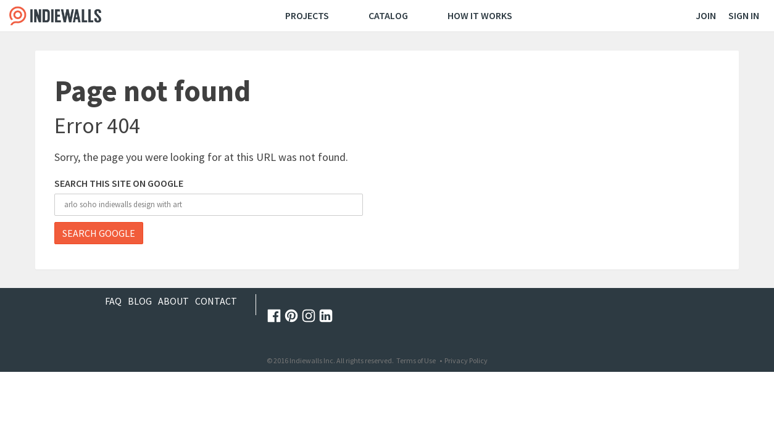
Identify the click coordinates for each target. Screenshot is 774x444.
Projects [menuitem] (307, 15)
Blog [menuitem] (140, 301)
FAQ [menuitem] (113, 301)
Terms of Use (416, 360)
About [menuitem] (173, 301)
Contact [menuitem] (216, 301)
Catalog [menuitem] (388, 15)
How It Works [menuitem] (479, 15)
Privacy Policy (466, 360)
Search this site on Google (118, 183)
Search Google (98, 233)
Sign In (743, 15)
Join (706, 15)
